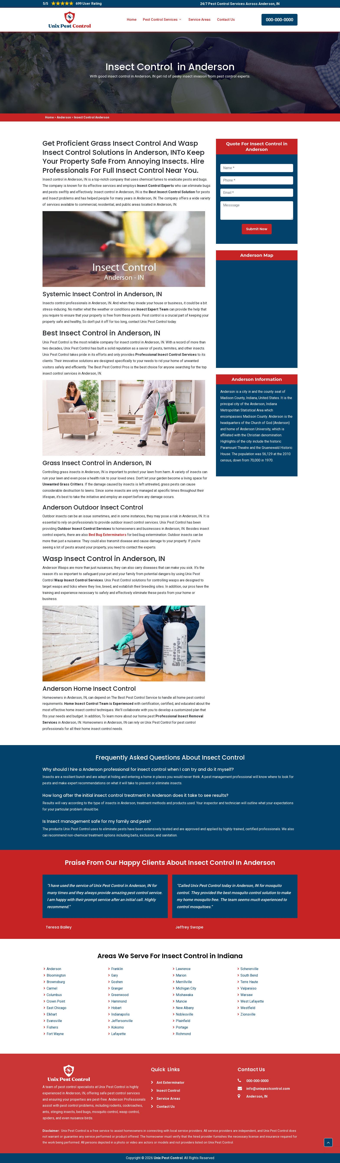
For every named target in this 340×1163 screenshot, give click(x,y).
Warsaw (246, 995)
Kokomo (117, 1027)
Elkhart (52, 1014)
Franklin (117, 969)
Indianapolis (120, 1014)
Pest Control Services (162, 20)
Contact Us (226, 20)
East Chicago (56, 1008)
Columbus (54, 995)
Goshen (117, 982)
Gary (114, 975)
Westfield (247, 1008)
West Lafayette (252, 1001)
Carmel (52, 988)
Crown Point (56, 1001)
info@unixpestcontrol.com (268, 1089)
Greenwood (120, 995)
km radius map (256, 313)
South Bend (249, 975)
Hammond (119, 1001)
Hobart (116, 1008)
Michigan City (186, 988)
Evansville (54, 1021)
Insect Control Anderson (91, 117)
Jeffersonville (122, 1021)
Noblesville (184, 1014)
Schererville (249, 969)
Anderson (64, 117)
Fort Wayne (55, 1034)
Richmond (183, 1034)
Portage (182, 1027)
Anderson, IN (256, 1096)
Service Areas (199, 20)
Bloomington (56, 975)
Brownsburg (56, 982)
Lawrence (183, 969)
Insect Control (168, 1091)
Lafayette (118, 1034)
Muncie (181, 1001)
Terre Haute (249, 982)
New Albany (185, 1008)
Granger (117, 988)
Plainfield (183, 1021)
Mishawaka (184, 995)
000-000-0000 (279, 19)
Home (131, 20)
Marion (181, 975)
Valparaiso (248, 988)
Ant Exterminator (171, 1083)
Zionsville (247, 1014)
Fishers (52, 1027)
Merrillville (184, 982)
